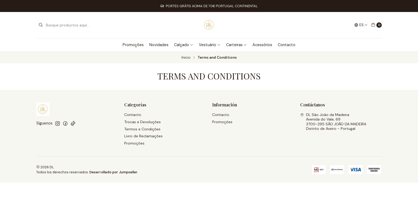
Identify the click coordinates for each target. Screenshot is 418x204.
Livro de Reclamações (143, 136)
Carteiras (236, 44)
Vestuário (209, 44)
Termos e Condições (142, 129)
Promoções (133, 44)
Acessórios (262, 44)
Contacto (286, 44)
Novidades (158, 44)
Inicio (186, 57)
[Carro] (376, 25)
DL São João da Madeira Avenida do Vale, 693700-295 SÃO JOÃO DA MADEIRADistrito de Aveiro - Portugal (333, 121)
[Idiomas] (361, 25)
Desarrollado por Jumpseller (113, 172)
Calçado (183, 44)
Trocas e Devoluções (142, 121)
